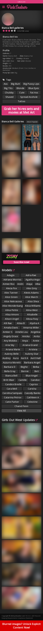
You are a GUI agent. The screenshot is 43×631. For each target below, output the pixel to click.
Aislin (20, 283)
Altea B (21, 323)
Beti (36, 371)
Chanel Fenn (21, 406)
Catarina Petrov (12, 397)
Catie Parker (12, 401)
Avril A (24, 358)
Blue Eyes (33, 88)
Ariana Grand (30, 345)
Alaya (29, 283)
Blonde (20, 88)
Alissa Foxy (32, 318)
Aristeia (33, 349)
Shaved (10, 96)
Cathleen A (33, 397)
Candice (35, 379)
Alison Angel (12, 318)
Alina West (32, 310)
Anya (25, 340)
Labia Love (21, 2)
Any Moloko (10, 340)
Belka (36, 366)
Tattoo (21, 101)
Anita (37, 336)
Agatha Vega (33, 279)
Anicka (26, 336)
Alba (37, 283)
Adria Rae (31, 275)
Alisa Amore (12, 314)
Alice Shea (33, 301)
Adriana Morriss (12, 279)
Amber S (7, 331)
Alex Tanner (11, 292)
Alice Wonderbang (12, 305)
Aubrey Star (31, 353)
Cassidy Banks (32, 393)
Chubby (9, 92)
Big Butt (15, 83)
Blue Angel (32, 375)
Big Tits (8, 88)
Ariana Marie (13, 349)
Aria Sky (9, 345)
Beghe (24, 366)
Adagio (11, 275)
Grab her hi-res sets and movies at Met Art (21, 111)
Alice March (31, 297)
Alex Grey (31, 288)
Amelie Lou (21, 331)
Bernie (25, 371)
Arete (36, 340)
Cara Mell (12, 388)
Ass (6, 83)
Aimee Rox (8, 283)
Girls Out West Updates (20, 420)
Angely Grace (10, 336)
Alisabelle (32, 314)
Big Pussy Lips (31, 83)
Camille (23, 379)
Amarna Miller (31, 327)
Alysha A (34, 323)
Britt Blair (8, 379)
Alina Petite (11, 310)
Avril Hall (35, 358)
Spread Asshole (28, 96)
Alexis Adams (31, 292)
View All (21, 410)
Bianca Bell (11, 375)
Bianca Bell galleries (13, 27)
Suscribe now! (21, 262)
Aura (15, 358)
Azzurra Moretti (12, 362)
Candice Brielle (13, 384)
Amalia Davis (11, 327)
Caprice (33, 384)
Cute (21, 92)
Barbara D (9, 366)
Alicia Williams (33, 305)
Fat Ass (34, 92)
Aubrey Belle (12, 353)
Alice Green (11, 297)
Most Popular (32, 122)
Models (8, 270)
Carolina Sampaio (12, 393)
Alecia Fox (11, 288)
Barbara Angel (32, 362)
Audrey (7, 358)
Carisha (32, 388)
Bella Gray (9, 371)
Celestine (32, 401)
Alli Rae (8, 323)
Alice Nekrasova (13, 301)
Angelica (35, 331)
